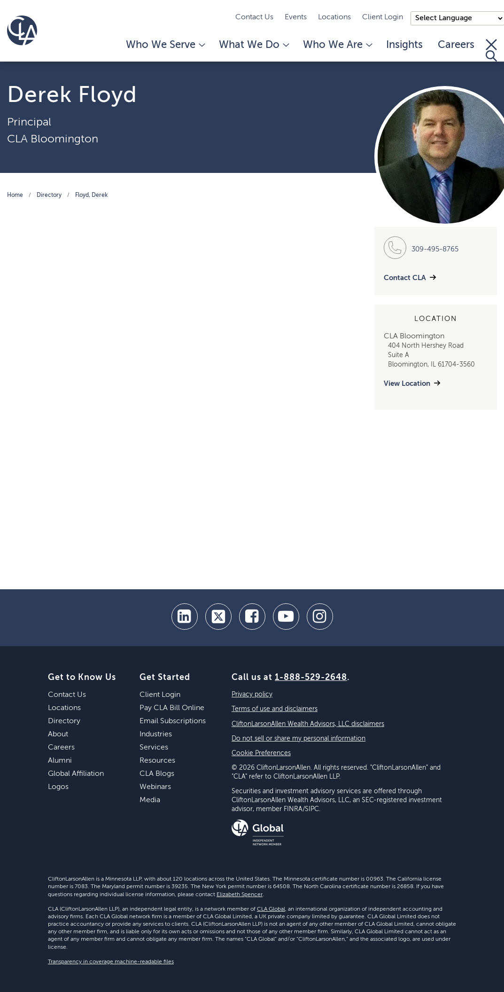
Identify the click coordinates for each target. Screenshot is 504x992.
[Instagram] (320, 616)
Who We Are (337, 45)
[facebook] (252, 616)
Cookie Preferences (261, 753)
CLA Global (271, 909)
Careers (456, 45)
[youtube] (286, 616)
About (58, 734)
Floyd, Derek (91, 195)
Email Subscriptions (173, 721)
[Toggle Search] (491, 50)
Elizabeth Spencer (240, 895)
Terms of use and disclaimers (275, 709)
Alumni (60, 761)
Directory (49, 195)
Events (296, 17)
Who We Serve (165, 45)
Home (15, 195)
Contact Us (254, 17)
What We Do (253, 45)
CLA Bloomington (52, 139)
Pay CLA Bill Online (172, 708)
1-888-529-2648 (311, 677)
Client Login (382, 17)
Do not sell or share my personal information (298, 738)
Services (154, 747)
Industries (156, 734)
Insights (404, 45)
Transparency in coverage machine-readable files (111, 962)
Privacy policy (252, 694)
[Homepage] (22, 30)
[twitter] (218, 616)
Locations (334, 17)
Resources (157, 761)
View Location (407, 383)
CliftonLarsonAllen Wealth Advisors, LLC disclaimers (308, 724)
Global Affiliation (76, 774)
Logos (58, 787)
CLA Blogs (157, 774)
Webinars (155, 787)
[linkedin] (184, 616)
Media (150, 800)
